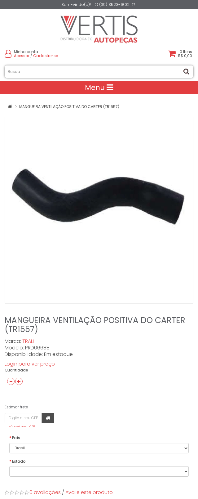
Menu (99, 87)
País (16, 437)
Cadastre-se (45, 55)
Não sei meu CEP (21, 426)
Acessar (21, 55)
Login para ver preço (30, 363)
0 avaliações (45, 492)
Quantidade (16, 370)
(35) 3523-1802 (112, 4)
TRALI (28, 341)
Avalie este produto (89, 492)
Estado (18, 461)
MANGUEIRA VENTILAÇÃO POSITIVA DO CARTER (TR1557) (69, 106)
